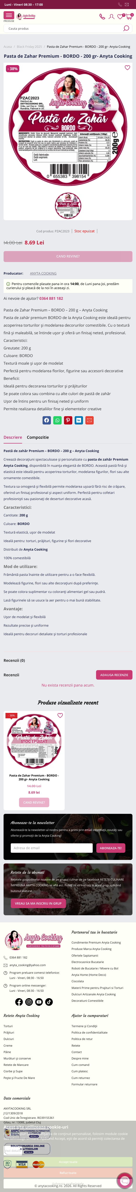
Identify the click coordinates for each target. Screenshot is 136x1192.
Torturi (8, 1026)
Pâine (7, 1052)
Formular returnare (84, 1084)
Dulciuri (9, 1039)
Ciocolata (78, 981)
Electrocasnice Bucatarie (88, 962)
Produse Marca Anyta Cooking (92, 949)
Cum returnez (81, 1078)
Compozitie (38, 437)
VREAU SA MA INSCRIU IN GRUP (38, 903)
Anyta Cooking (43, 273)
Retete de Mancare (16, 1065)
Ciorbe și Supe (13, 1071)
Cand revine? (34, 802)
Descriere (13, 437)
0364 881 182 (51, 298)
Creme (8, 1046)
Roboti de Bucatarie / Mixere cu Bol (95, 968)
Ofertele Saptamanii (85, 956)
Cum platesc (80, 1071)
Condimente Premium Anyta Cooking (96, 942)
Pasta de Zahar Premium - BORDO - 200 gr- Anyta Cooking (34, 777)
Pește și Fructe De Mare (19, 1078)
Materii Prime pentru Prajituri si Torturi (97, 988)
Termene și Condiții (84, 1026)
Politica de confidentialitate (89, 1032)
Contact (77, 1052)
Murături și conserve (17, 1058)
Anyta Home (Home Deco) (89, 975)
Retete (76, 1046)
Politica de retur (82, 1039)
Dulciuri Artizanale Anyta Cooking (94, 994)
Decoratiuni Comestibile (87, 1001)
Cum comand (80, 1065)
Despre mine (80, 1058)
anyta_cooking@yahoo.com (25, 965)
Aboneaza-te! (111, 848)
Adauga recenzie (114, 675)
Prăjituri (9, 1032)
